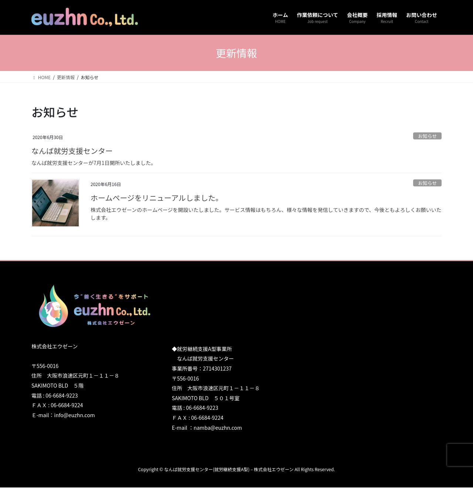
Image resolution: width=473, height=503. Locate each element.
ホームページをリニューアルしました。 (157, 197)
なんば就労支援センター (72, 150)
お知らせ (427, 135)
